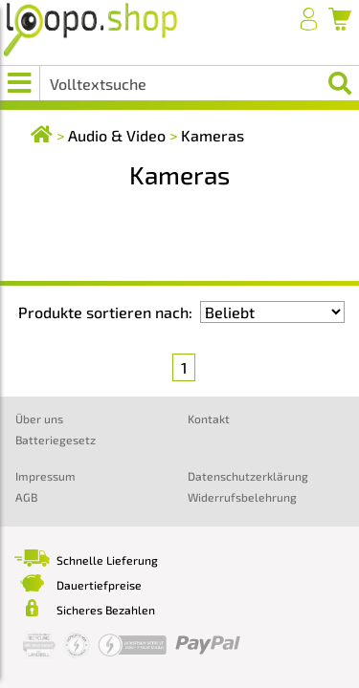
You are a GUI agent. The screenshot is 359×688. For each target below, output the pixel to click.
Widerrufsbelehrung (242, 497)
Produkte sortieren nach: (105, 312)
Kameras (212, 135)
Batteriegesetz (55, 439)
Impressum (45, 476)
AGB (26, 497)
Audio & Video (117, 135)
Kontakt (209, 418)
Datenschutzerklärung (248, 476)
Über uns (39, 418)
